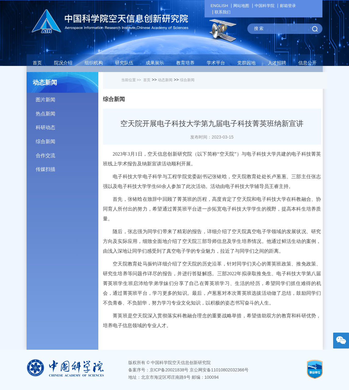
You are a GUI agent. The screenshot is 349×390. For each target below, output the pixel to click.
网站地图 (241, 5)
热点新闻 (67, 111)
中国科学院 (264, 5)
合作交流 (67, 153)
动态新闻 (165, 80)
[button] (124, 64)
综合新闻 (67, 139)
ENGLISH (219, 5)
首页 (37, 62)
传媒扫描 (67, 167)
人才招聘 (277, 62)
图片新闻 (67, 97)
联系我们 (223, 12)
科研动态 (67, 125)
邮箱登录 (288, 5)
